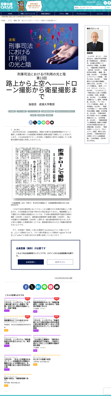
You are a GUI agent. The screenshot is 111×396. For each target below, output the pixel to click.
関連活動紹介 (45, 13)
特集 (28, 13)
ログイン (100, 2)
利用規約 (20, 389)
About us (99, 4)
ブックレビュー (81, 13)
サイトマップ (27, 389)
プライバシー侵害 (34, 111)
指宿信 (33, 115)
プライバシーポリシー (8, 389)
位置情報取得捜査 (47, 111)
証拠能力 (49, 115)
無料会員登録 (90, 2)
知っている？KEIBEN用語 (28, 379)
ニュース (23, 377)
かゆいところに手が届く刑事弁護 (31, 383)
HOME (10, 13)
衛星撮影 (41, 115)
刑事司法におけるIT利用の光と (65, 111)
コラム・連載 (24, 373)
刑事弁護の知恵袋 (26, 381)
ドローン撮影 (22, 111)
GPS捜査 (12, 111)
